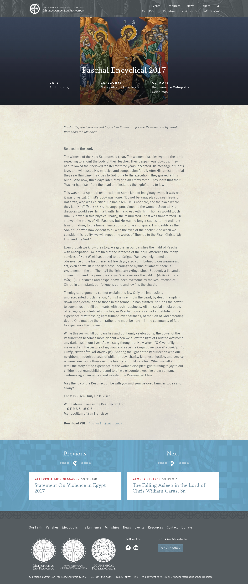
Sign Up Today (170, 548)
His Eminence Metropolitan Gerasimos (171, 89)
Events (155, 5)
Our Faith (149, 11)
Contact (172, 527)
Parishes (169, 11)
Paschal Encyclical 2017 (104, 423)
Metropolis (189, 11)
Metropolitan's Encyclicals (120, 87)
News (190, 5)
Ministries (211, 11)
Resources (173, 5)
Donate (205, 5)
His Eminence (91, 527)
